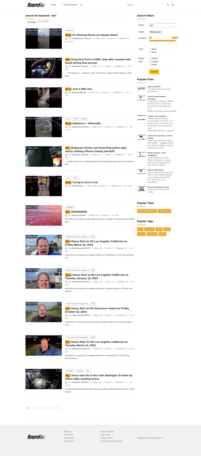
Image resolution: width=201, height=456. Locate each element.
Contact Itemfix (69, 438)
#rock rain (69, 30)
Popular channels (72, 5)
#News (166, 229)
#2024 (93, 304)
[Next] (58, 408)
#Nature (83, 119)
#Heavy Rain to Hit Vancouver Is (77, 304)
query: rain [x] (43, 21)
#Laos (68, 119)
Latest (53, 5)
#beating (80, 371)
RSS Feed (67, 431)
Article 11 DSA (69, 441)
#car (68, 177)
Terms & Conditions (107, 431)
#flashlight (69, 371)
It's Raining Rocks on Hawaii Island (95, 34)
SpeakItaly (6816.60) (79, 92)
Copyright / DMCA (106, 438)
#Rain (76, 119)
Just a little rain (82, 88)
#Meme (162, 234)
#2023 (93, 236)
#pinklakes (69, 207)
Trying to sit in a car (85, 182)
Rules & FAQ (68, 435)
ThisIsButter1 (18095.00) (80, 66)
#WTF (159, 229)
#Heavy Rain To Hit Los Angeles (77, 337)
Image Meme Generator (147, 211)
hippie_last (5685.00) (79, 215)
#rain (75, 177)
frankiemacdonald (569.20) (81, 248)
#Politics (141, 234)
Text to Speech (164, 211)
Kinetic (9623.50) (77, 186)
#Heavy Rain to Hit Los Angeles (76, 236)
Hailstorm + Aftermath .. (87, 123)
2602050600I (79, 211)
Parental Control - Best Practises (111, 441)
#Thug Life (149, 229)
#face (88, 371)
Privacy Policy (105, 435)
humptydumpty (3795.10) (80, 127)
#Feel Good (152, 234)
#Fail (140, 229)
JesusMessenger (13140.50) (81, 38)
